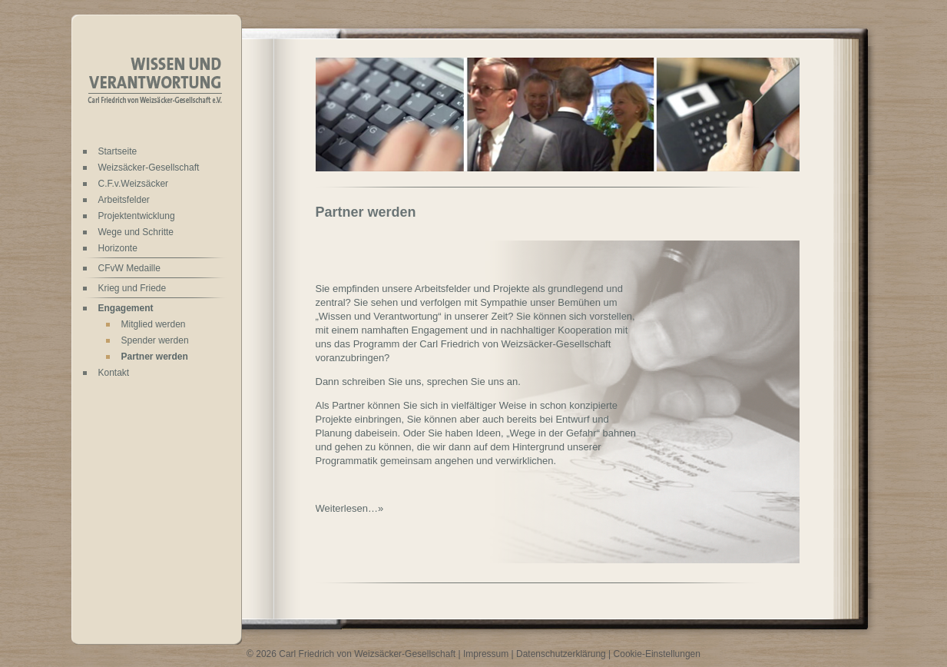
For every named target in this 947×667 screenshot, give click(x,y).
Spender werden (155, 340)
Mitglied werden (153, 324)
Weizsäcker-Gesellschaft (149, 167)
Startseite (117, 151)
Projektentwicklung (136, 216)
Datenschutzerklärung (561, 654)
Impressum (485, 654)
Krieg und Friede (132, 288)
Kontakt (114, 372)
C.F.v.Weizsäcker (133, 183)
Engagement (126, 308)
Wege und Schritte (136, 232)
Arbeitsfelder (124, 199)
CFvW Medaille (129, 268)
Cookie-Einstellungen (657, 654)
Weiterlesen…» (350, 508)
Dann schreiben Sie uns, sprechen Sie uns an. (418, 381)
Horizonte (117, 248)
